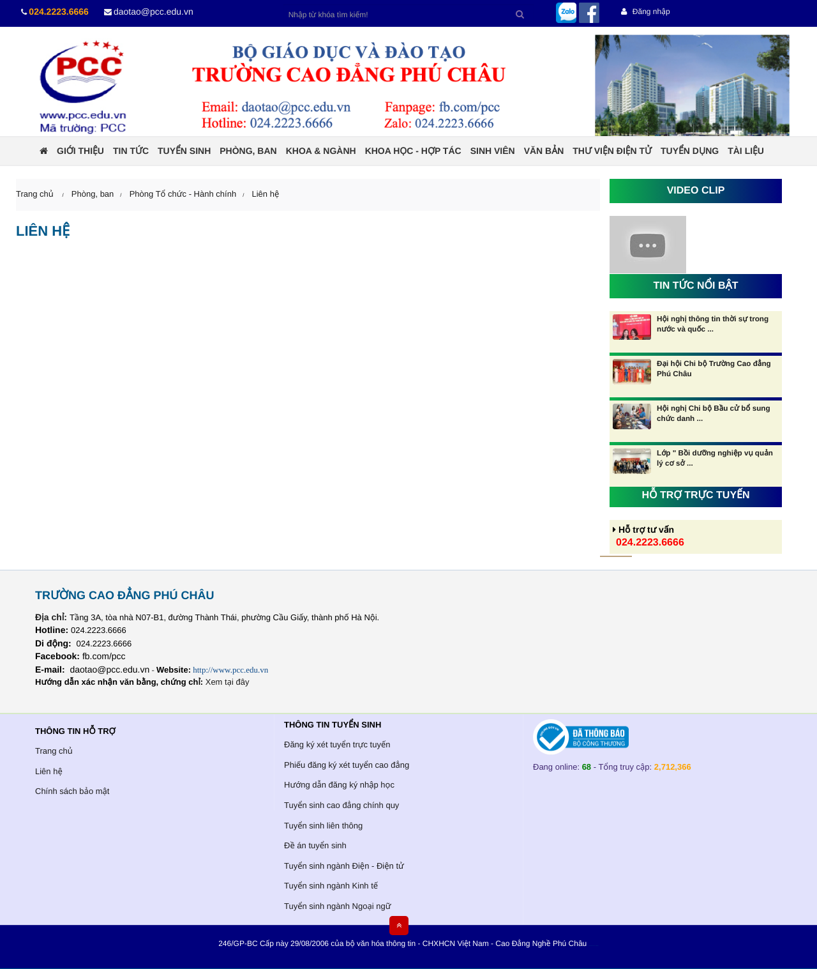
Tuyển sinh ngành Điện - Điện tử (344, 866)
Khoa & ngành (321, 151)
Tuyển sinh (184, 151)
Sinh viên (492, 151)
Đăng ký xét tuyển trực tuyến (337, 744)
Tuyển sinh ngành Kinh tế (331, 885)
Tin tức (131, 151)
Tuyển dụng (690, 151)
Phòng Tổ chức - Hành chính (183, 194)
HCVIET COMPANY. (596, 946)
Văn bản (544, 151)
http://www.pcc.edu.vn (230, 670)
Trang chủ (54, 751)
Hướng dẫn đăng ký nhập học (339, 785)
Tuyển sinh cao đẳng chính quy (341, 805)
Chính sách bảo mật (72, 791)
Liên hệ (265, 194)
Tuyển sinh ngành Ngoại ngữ (337, 906)
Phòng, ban (248, 151)
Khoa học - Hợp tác (413, 151)
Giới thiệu (80, 151)
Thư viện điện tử (612, 151)
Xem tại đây (228, 682)
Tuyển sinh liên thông (323, 825)
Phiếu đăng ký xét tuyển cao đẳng (346, 765)
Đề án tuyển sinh (315, 845)
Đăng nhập (645, 11)
